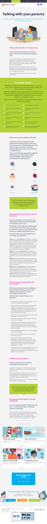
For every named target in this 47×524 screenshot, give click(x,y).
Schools (27, 1)
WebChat (20, 418)
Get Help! (38, 4)
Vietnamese (27, 521)
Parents (22, 1)
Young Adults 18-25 (16, 1)
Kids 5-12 (2, 1)
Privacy (40, 1)
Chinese (20, 521)
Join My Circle (22, 500)
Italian (31, 521)
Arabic (23, 521)
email (30, 418)
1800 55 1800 (41, 4)
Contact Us (7, 511)
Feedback (15, 511)
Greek (34, 521)
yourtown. (22, 508)
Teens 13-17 (8, 1)
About (31, 1)
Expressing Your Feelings (22, 379)
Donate (36, 1)
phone (12, 418)
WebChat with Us (36, 500)
